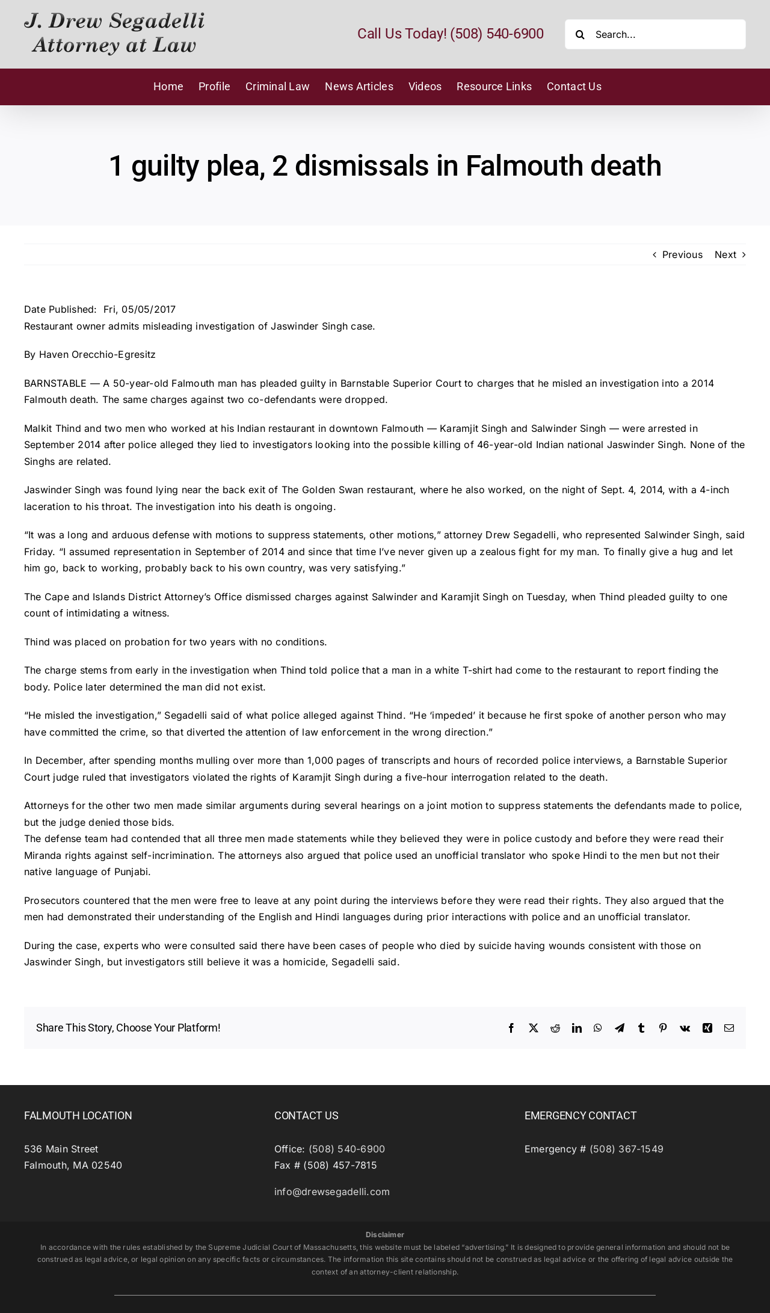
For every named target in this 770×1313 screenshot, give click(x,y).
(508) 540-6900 (347, 1149)
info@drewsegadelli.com (332, 1191)
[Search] (580, 34)
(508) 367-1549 (627, 1149)
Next (725, 254)
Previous (682, 254)
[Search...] (655, 34)
